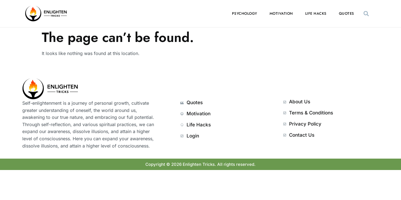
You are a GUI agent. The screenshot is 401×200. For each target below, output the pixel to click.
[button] (366, 14)
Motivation (281, 13)
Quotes (346, 13)
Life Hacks (316, 13)
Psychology (244, 13)
